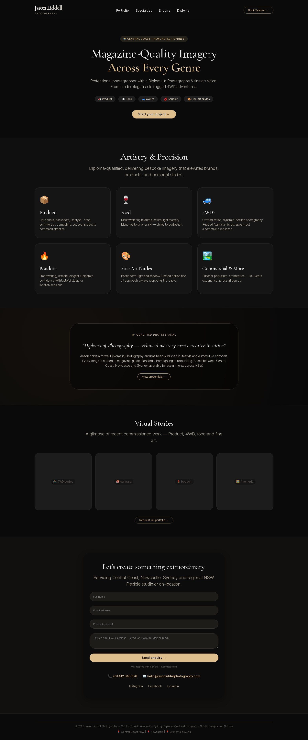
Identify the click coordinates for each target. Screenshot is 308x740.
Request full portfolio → (154, 520)
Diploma (183, 10)
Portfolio (122, 10)
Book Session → (258, 10)
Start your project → (154, 114)
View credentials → (154, 376)
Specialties (144, 10)
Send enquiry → (154, 658)
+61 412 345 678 (125, 676)
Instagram (136, 686)
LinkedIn (173, 686)
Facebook (155, 686)
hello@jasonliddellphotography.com (173, 676)
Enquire (164, 10)
